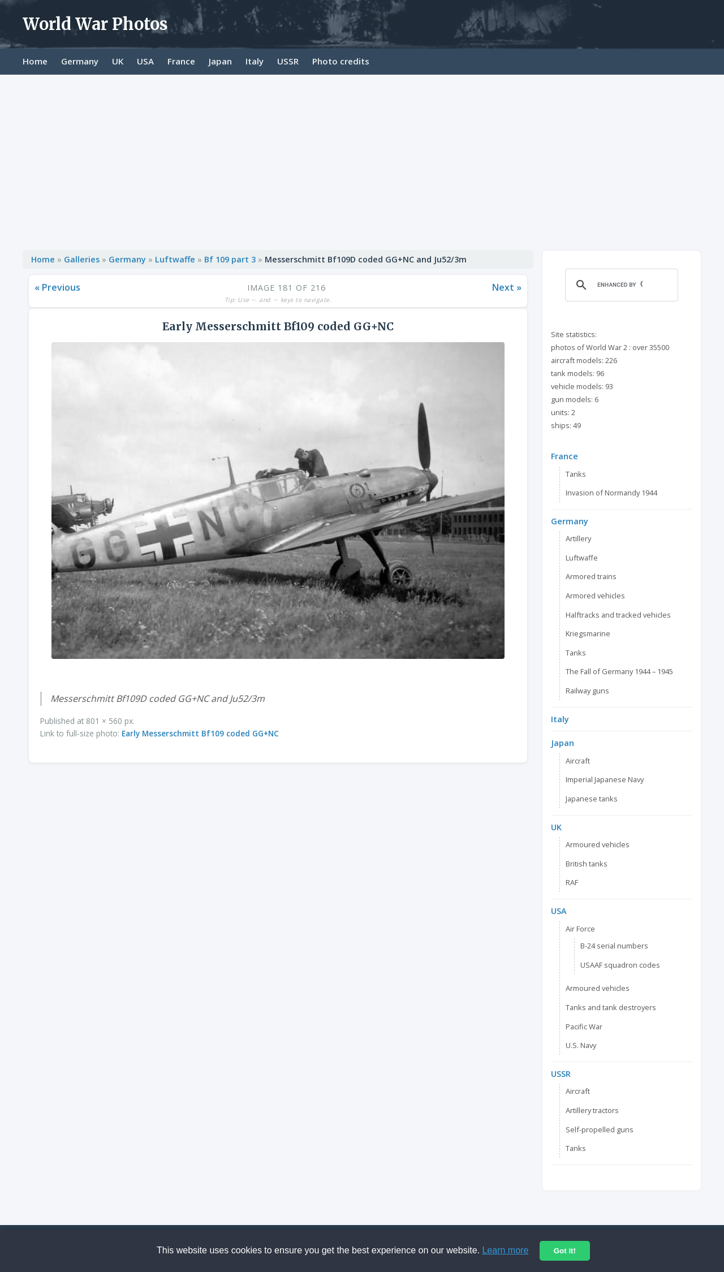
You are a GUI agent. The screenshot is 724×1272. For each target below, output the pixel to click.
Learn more (505, 1250)
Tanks (576, 474)
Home (35, 61)
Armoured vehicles (598, 844)
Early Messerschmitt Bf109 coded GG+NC (200, 733)
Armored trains (591, 576)
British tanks (586, 864)
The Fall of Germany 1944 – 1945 (619, 671)
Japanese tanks (592, 799)
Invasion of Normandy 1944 (611, 493)
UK (117, 61)
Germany (79, 61)
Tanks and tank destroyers (611, 1007)
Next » (507, 287)
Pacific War (584, 1026)
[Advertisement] (362, 159)
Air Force (580, 929)
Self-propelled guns (600, 1129)
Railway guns (587, 690)
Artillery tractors (592, 1110)
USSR (288, 61)
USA (145, 61)
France (181, 61)
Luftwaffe (175, 259)
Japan (220, 61)
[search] (620, 285)
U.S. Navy (581, 1045)
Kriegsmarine (588, 633)
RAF (572, 882)
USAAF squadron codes (620, 965)
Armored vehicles (595, 595)
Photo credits (340, 61)
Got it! (565, 1251)
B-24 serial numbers (614, 946)
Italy (254, 61)
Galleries (82, 259)
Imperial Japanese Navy (605, 779)
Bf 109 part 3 (230, 259)
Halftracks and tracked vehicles (618, 615)
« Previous (57, 287)
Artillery (578, 538)
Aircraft (578, 761)
